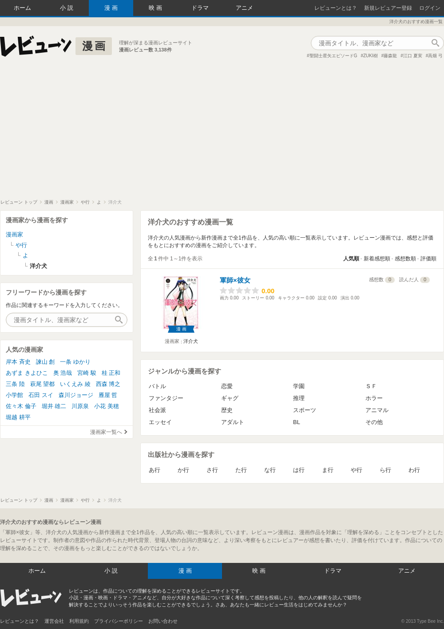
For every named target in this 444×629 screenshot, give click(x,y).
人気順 (351, 259)
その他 (374, 422)
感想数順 (405, 259)
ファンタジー (166, 398)
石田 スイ (40, 395)
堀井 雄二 (54, 406)
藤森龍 (390, 55)
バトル (157, 386)
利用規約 (79, 621)
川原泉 (80, 406)
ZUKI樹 (370, 55)
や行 (356, 470)
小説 (67, 7)
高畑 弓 (435, 55)
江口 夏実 (412, 55)
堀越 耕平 (18, 417)
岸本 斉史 (18, 361)
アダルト (232, 422)
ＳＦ (371, 386)
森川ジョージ (76, 395)
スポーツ (304, 410)
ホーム (22, 7)
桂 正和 (111, 373)
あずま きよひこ (27, 373)
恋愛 (227, 386)
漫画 (111, 7)
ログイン (429, 8)
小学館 (14, 395)
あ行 (154, 470)
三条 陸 (15, 384)
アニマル (376, 410)
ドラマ (200, 7)
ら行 (385, 470)
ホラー (374, 398)
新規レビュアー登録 (388, 8)
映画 (156, 7)
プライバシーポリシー (118, 621)
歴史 (227, 410)
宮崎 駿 (86, 373)
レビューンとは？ (335, 8)
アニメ (244, 7)
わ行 (414, 470)
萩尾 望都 (42, 384)
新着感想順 (377, 259)
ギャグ (229, 398)
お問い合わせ (163, 621)
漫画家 (14, 234)
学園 (299, 386)
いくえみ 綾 (75, 384)
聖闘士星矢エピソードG (333, 55)
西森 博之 (108, 384)
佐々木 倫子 (21, 406)
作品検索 (435, 43)
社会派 (157, 410)
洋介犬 (190, 341)
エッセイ (160, 422)
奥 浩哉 (62, 373)
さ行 (212, 470)
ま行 (327, 470)
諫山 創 (45, 361)
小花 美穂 (106, 406)
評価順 (428, 259)
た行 (241, 470)
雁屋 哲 (108, 395)
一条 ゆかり (75, 361)
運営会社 (54, 621)
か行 (183, 470)
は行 (299, 470)
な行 (270, 470)
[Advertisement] (222, 133)
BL (296, 422)
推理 (299, 398)
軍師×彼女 (235, 280)
